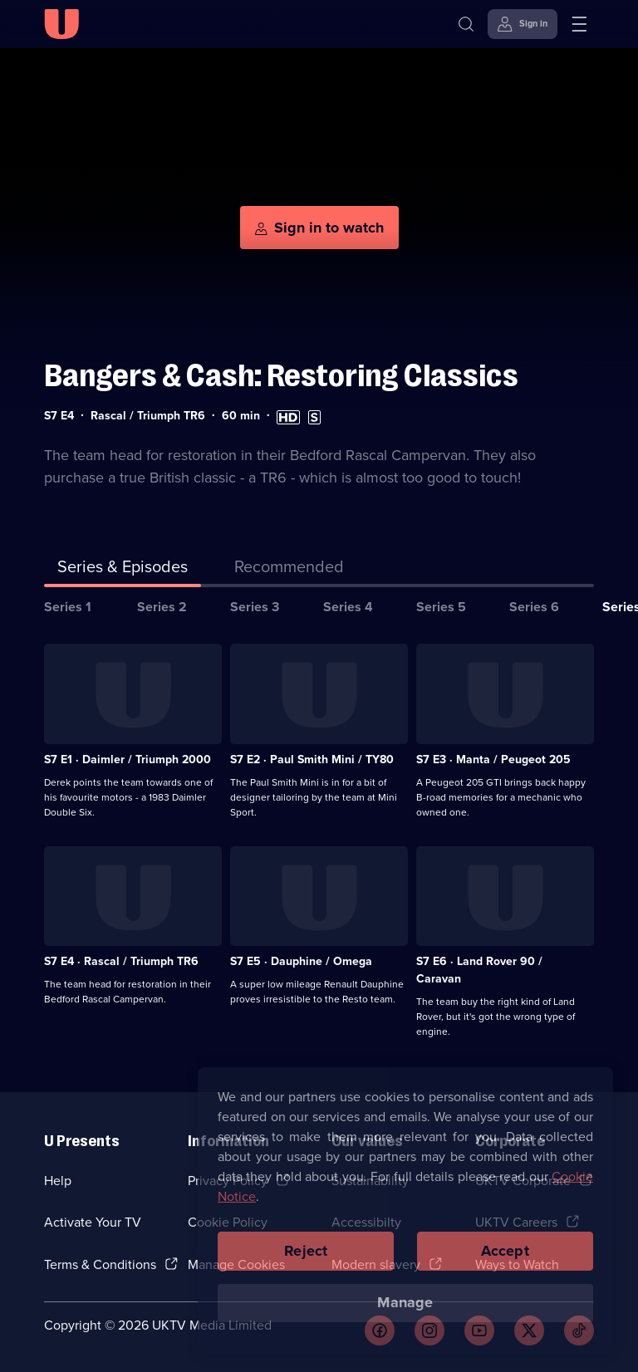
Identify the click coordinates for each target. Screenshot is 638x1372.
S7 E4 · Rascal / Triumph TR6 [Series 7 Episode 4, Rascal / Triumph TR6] (121, 961)
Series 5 (441, 606)
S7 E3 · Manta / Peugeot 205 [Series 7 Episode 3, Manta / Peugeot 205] (493, 759)
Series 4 (348, 606)
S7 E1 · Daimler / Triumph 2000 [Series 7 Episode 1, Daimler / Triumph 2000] (127, 759)
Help (57, 1180)
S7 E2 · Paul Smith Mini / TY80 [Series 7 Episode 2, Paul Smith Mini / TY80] (312, 759)
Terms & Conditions (100, 1264)
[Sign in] (522, 24)
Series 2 (162, 606)
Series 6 (534, 606)
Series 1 (67, 606)
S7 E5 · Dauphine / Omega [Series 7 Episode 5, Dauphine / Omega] (301, 961)
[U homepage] (61, 24)
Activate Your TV (92, 1222)
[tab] (289, 570)
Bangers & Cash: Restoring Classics (281, 376)
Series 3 (254, 606)
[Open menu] (579, 24)
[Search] (466, 24)
